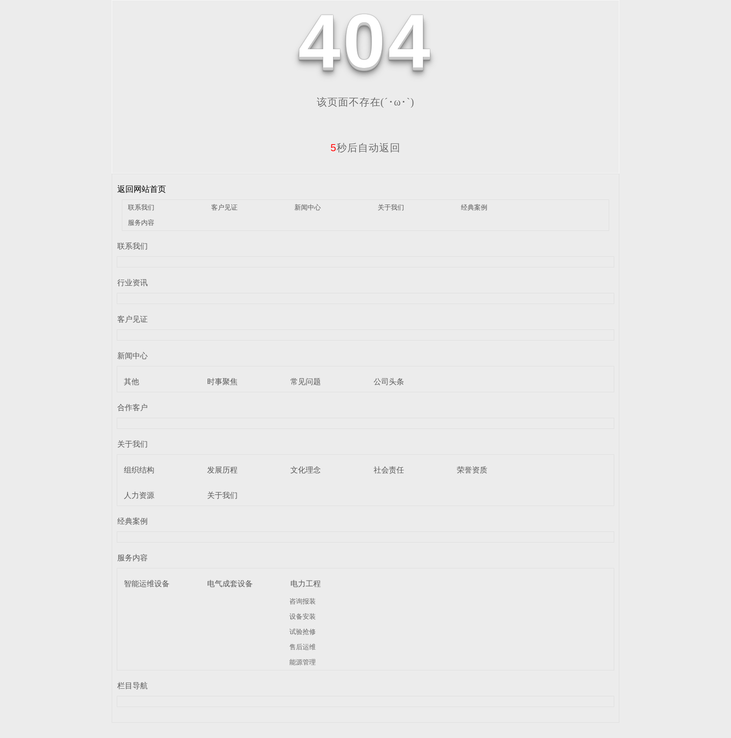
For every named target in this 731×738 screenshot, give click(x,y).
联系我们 (141, 207)
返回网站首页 (141, 189)
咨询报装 (302, 601)
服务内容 (141, 222)
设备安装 (302, 616)
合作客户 (132, 407)
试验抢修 (302, 631)
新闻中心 (307, 207)
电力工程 (305, 583)
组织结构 (139, 469)
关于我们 (391, 207)
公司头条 (389, 381)
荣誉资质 (472, 469)
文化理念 (305, 469)
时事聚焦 (222, 381)
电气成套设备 (230, 583)
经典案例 (474, 207)
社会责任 (389, 469)
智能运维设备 (147, 583)
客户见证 (224, 207)
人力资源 (139, 495)
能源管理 (302, 662)
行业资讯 (132, 282)
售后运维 (302, 647)
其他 (131, 381)
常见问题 (305, 381)
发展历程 (222, 469)
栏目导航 (132, 685)
